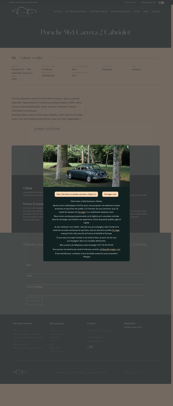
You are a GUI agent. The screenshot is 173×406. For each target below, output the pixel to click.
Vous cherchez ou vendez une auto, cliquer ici (76, 194)
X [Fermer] (128, 147)
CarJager (82, 212)
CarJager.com (110, 194)
